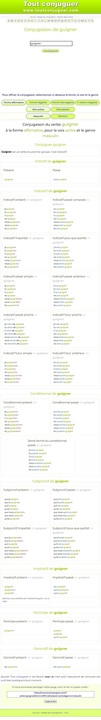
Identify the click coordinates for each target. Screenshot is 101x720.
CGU (66, 712)
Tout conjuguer (19, 676)
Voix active (38, 109)
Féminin (62, 116)
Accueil (33, 17)
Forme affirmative (14, 102)
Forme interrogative (63, 102)
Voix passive (62, 109)
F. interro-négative (87, 102)
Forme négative (38, 102)
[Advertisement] (50, 74)
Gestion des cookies (65, 17)
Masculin (38, 116)
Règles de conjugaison (46, 17)
